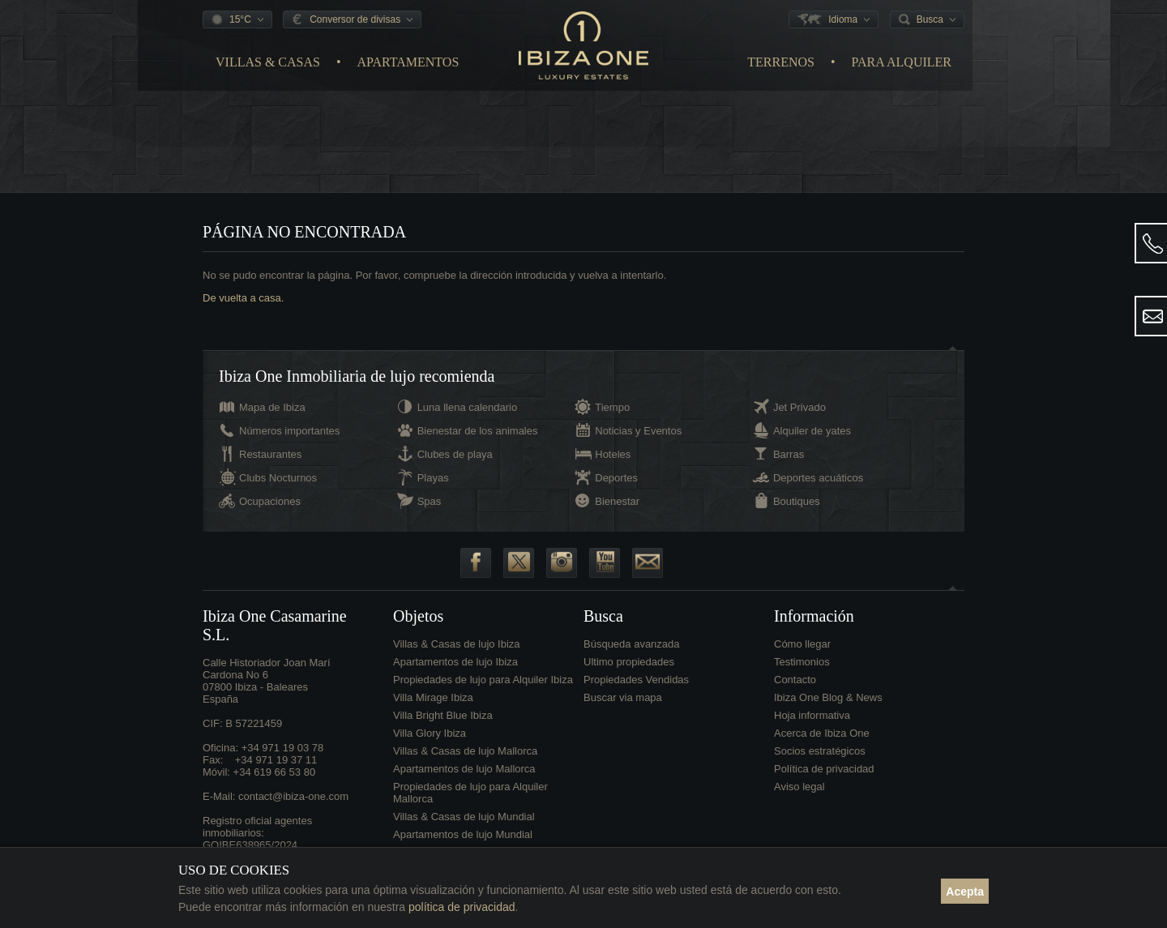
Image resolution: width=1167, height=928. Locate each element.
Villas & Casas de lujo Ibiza (456, 644)
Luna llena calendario (467, 407)
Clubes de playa (455, 454)
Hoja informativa (812, 715)
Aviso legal (799, 786)
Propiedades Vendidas (636, 680)
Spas (429, 501)
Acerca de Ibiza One (822, 733)
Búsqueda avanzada (632, 644)
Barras (788, 454)
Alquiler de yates (812, 431)
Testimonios (802, 662)
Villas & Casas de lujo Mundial (464, 816)
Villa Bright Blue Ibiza (443, 715)
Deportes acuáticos (818, 478)
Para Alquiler (901, 62)
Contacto (795, 680)
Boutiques (796, 501)
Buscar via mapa (623, 697)
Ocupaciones (270, 501)
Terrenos (780, 62)
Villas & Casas (268, 62)
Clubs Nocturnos (278, 478)
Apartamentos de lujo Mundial (462, 834)
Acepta (965, 891)
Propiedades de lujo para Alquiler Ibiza (483, 680)
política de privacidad (461, 906)
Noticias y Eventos (638, 431)
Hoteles (613, 454)
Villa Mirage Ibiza (433, 697)
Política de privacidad (824, 769)
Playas (433, 478)
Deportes (616, 478)
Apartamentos (408, 62)
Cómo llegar (802, 644)
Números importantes (289, 431)
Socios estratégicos (820, 751)
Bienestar (617, 501)
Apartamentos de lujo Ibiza (455, 662)
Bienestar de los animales (477, 431)
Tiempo (612, 407)
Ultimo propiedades (629, 662)
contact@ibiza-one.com (293, 796)
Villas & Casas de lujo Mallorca (465, 751)
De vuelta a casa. (243, 298)
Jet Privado (799, 407)
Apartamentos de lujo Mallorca (464, 769)
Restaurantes (270, 454)
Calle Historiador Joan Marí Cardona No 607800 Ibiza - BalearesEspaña (267, 680)
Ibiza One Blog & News (828, 697)
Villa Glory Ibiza (429, 733)
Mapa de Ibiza (272, 407)
